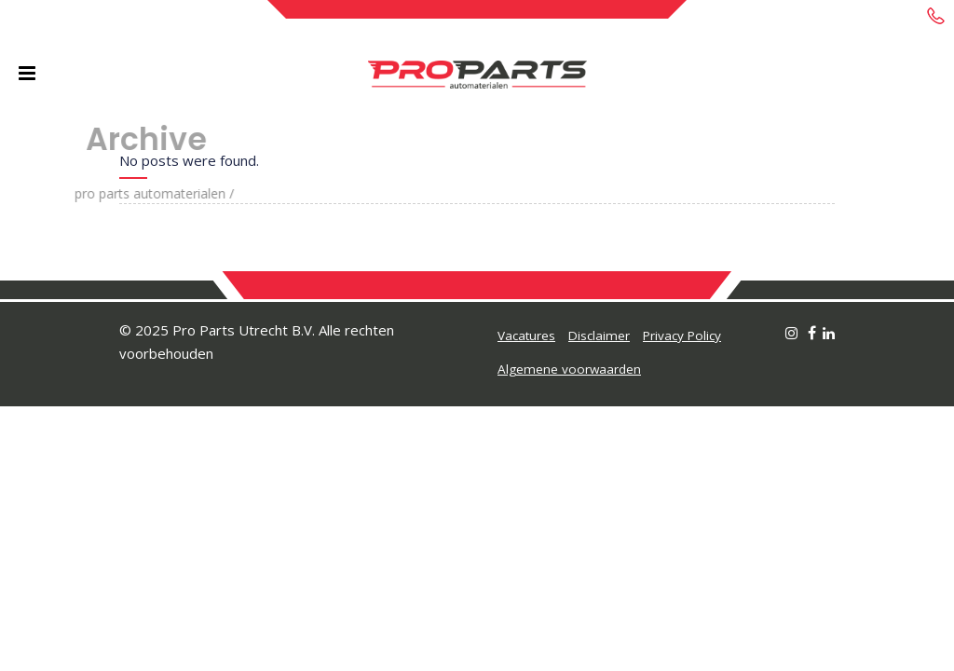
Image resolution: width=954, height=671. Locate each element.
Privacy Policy (682, 335)
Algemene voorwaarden (569, 369)
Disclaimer (599, 335)
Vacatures (526, 335)
